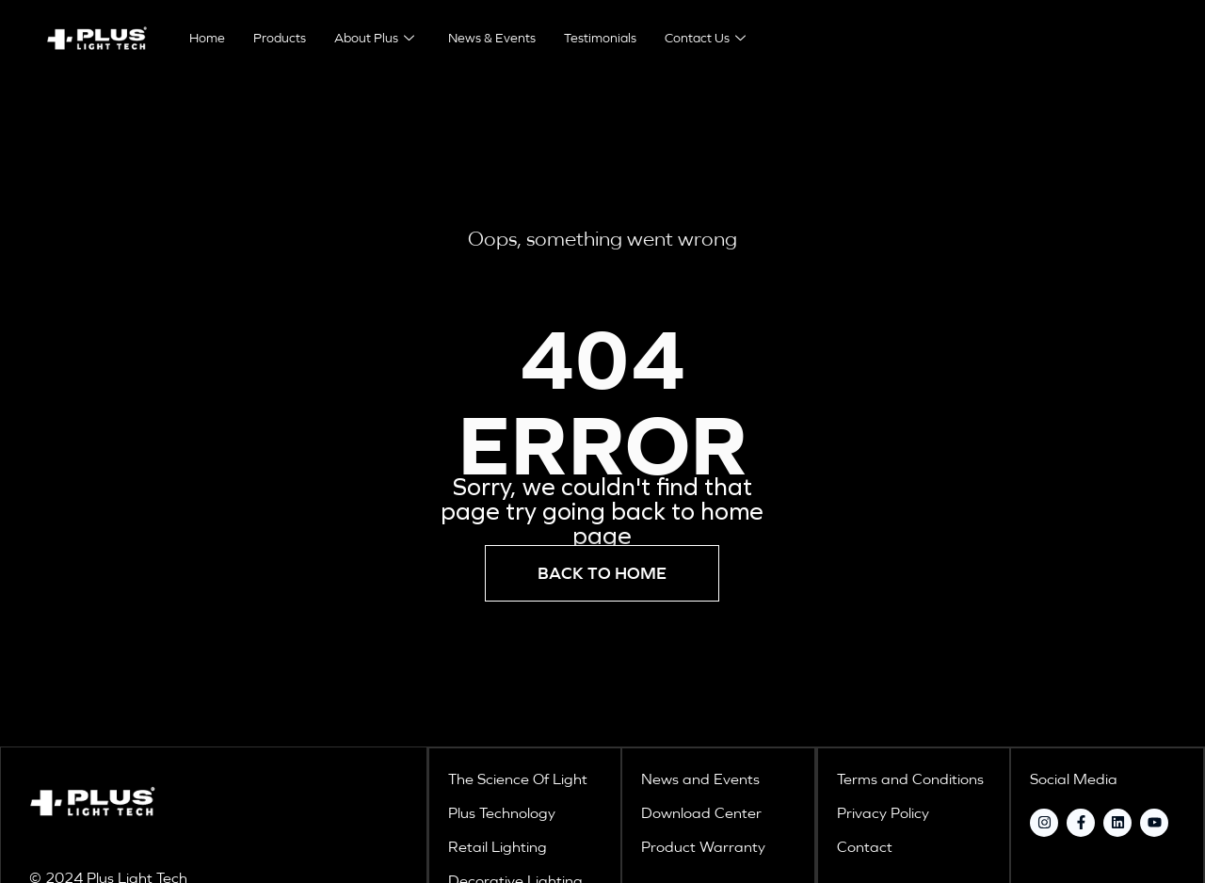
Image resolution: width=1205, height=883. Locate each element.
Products (279, 37)
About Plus (374, 37)
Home (207, 37)
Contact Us (705, 37)
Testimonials (600, 37)
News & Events (492, 37)
